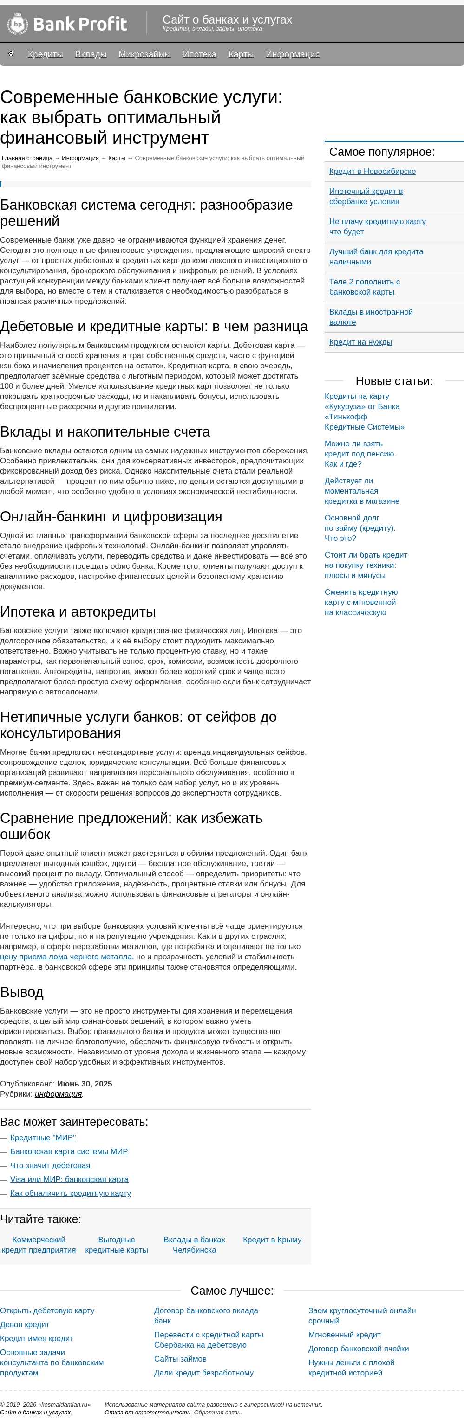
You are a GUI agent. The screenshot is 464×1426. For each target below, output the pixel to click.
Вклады (91, 54)
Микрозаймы (144, 54)
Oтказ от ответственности (147, 1412)
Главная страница (27, 157)
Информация (293, 54)
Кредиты (45, 54)
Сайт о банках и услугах (35, 1412)
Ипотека (199, 54)
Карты (241, 54)
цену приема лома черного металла (66, 956)
